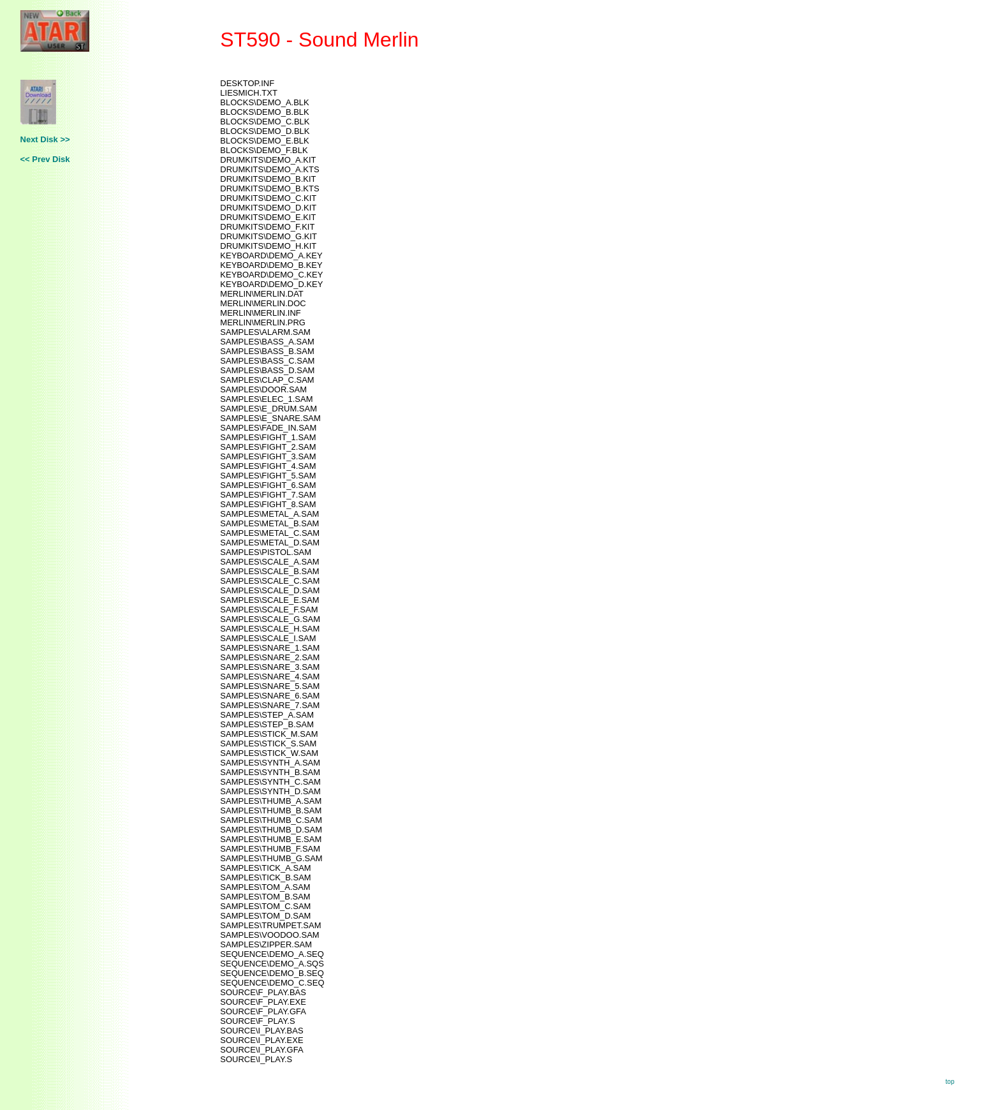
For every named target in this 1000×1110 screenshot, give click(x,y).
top (950, 1081)
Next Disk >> (45, 139)
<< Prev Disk (45, 159)
